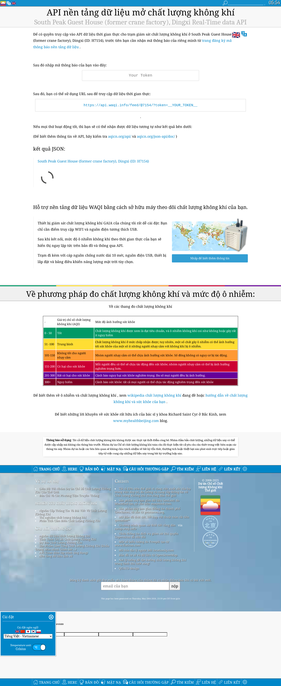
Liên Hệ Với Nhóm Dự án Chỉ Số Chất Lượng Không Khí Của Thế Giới (73, 490)
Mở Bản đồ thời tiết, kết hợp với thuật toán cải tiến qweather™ (152, 518)
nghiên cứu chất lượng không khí (66, 503)
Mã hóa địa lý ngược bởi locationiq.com (146, 550)
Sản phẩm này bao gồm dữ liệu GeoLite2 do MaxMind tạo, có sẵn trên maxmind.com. (147, 502)
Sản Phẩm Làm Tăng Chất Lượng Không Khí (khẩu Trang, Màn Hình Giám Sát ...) (72, 547)
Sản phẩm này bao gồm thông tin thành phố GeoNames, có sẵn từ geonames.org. (147, 510)
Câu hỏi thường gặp (53, 528)
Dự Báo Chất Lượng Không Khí (60, 542)
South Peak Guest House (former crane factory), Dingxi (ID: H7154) (93, 161)
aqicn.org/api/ (119, 136)
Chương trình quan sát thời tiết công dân (147, 525)
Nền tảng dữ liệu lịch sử (56, 556)
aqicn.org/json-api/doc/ (156, 136)
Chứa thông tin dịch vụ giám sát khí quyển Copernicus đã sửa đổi (146, 535)
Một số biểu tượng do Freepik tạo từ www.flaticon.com (142, 543)
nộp (174, 585)
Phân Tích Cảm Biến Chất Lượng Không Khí (69, 521)
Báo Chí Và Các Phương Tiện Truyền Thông (69, 495)
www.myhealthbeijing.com (136, 420)
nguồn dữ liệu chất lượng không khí (64, 536)
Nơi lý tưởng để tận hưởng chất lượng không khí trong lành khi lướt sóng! (150, 561)
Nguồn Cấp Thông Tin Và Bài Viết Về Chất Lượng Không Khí (70, 512)
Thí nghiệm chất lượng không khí (62, 517)
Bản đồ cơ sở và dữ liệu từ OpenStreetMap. (148, 555)
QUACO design (129, 568)
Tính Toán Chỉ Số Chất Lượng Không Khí (67, 539)
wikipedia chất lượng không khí (154, 395)
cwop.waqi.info (125, 529)
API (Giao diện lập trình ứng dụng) (63, 553)
